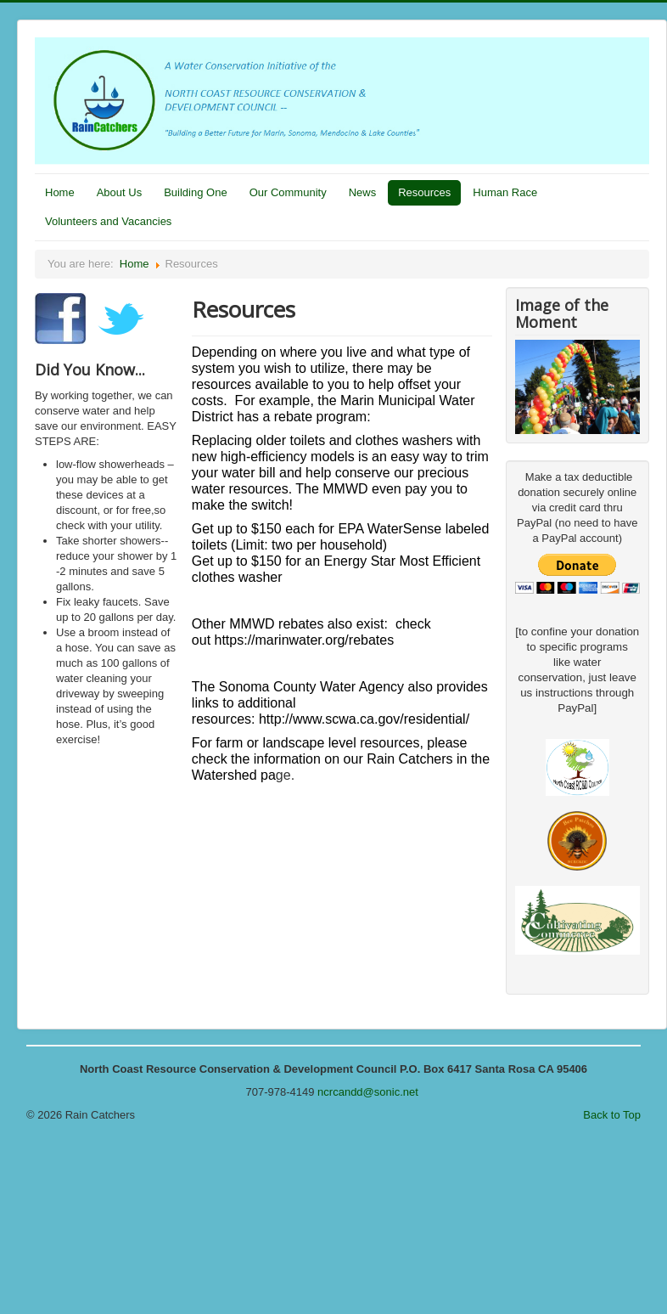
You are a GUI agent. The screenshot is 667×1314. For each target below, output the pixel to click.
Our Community (288, 192)
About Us (119, 192)
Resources (424, 192)
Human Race (505, 192)
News (363, 192)
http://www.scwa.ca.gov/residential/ (364, 719)
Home (60, 192)
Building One (195, 192)
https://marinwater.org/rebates (305, 640)
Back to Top (612, 1114)
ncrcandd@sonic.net (367, 1092)
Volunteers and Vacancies (108, 221)
